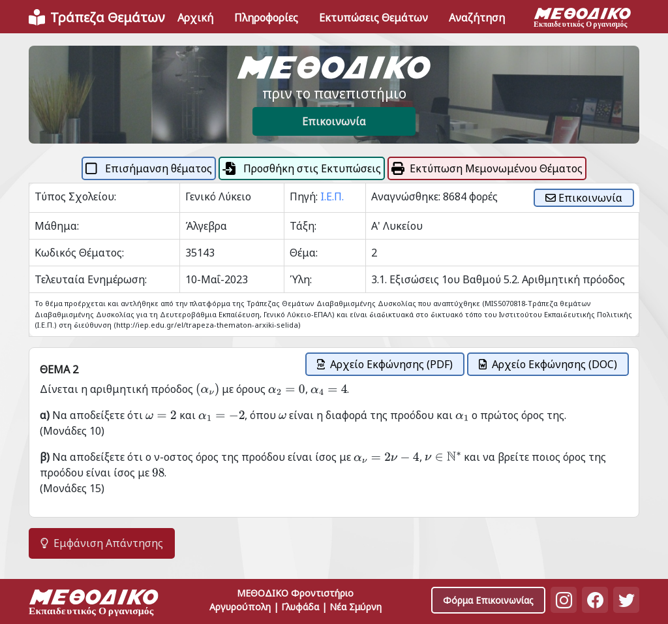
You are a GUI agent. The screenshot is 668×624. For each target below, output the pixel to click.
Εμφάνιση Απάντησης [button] (101, 543)
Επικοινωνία (334, 121)
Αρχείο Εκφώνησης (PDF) (385, 364)
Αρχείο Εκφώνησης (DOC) (548, 364)
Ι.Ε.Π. (332, 196)
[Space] (94, 604)
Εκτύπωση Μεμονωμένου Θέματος (487, 168)
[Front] (96, 17)
